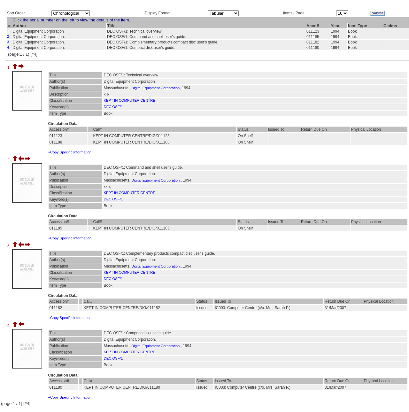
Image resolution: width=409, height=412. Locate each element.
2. (9, 160)
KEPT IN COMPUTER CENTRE (129, 100)
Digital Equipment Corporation (155, 88)
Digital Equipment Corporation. (156, 180)
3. (9, 246)
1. (9, 67)
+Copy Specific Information (69, 152)
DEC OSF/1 (113, 107)
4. (9, 325)
